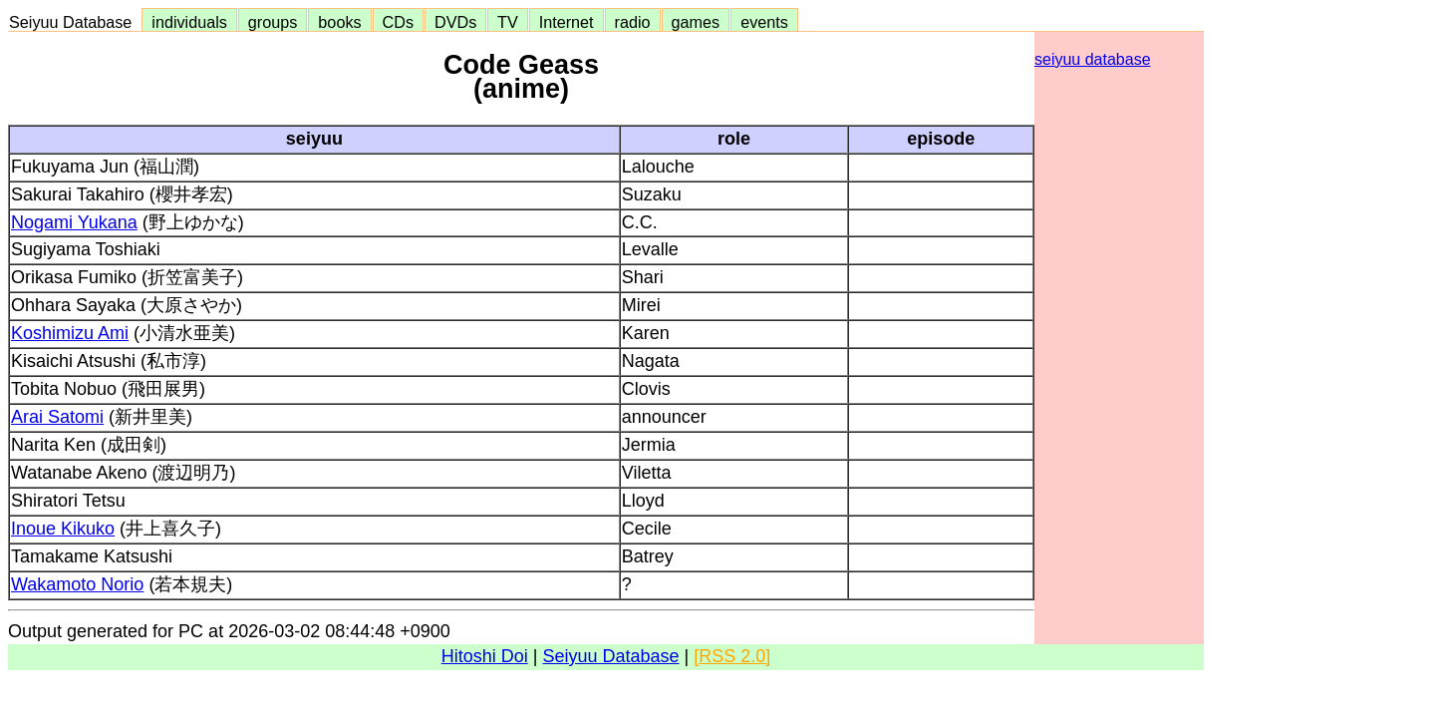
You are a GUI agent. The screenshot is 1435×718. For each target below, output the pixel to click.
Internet (566, 22)
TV (507, 22)
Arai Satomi (57, 417)
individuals (189, 22)
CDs (398, 22)
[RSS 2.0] (732, 656)
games (696, 22)
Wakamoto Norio (77, 584)
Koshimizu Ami (70, 333)
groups (273, 22)
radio (633, 22)
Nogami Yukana (74, 222)
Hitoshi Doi (484, 656)
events (764, 22)
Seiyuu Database (75, 22)
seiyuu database (1092, 59)
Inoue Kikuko (63, 528)
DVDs (455, 22)
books (339, 22)
